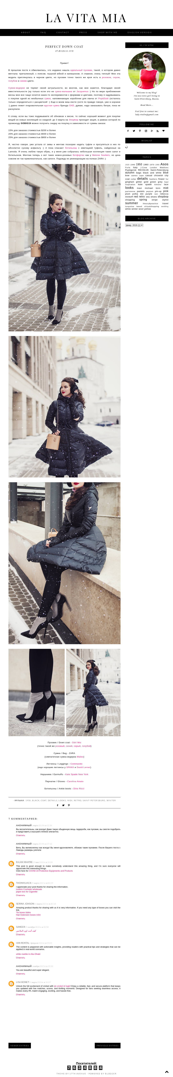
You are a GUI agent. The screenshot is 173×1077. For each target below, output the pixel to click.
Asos (165, 164)
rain (156, 194)
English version (140, 32)
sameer (20, 927)
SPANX (70, 767)
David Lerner (83, 767)
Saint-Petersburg (94, 800)
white (128, 209)
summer (131, 203)
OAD (71, 105)
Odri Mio (76, 742)
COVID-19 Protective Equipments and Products (51, 871)
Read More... (147, 105)
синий (69, 746)
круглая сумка (52, 105)
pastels (141, 191)
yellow (147, 209)
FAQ (43, 32)
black (36, 800)
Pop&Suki (103, 98)
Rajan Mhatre (24, 862)
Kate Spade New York (76, 774)
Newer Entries (19, 1045)
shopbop (163, 196)
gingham (129, 182)
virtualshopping (151, 206)
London (153, 167)
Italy (135, 167)
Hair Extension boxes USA (28, 915)
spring (143, 199)
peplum (149, 191)
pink (165, 191)
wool (141, 209)
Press (83, 32)
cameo (134, 175)
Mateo (80, 757)
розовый (59, 746)
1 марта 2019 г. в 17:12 (42, 844)
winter (111, 800)
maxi (139, 188)
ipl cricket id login (62, 986)
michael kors (152, 188)
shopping (130, 200)
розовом (106, 77)
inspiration (130, 184)
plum (127, 194)
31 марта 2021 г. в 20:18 (45, 904)
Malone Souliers (101, 155)
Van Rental (22, 943)
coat (44, 800)
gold (146, 182)
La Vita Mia (86, 17)
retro (77, 800)
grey (160, 182)
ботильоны (71, 148)
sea (148, 197)
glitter (139, 182)
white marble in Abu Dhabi (28, 954)
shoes (154, 197)
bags (138, 173)
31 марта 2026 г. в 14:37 (40, 982)
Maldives (164, 167)
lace (166, 184)
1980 (157, 165)
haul (166, 182)
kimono (157, 184)
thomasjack (23, 883)
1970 (152, 165)
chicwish (158, 175)
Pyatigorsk (131, 170)
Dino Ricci (78, 788)
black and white (152, 173)
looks (62, 800)
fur (167, 179)
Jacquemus (82, 91)
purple (149, 194)
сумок (47, 98)
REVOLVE (143, 170)
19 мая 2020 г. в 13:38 (43, 862)
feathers (153, 179)
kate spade (145, 184)
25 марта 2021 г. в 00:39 (42, 883)
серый (77, 746)
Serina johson (25, 903)
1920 (127, 165)
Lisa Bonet (22, 982)
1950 (28, 800)
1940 (132, 165)
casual (148, 175)
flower (161, 179)
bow (127, 175)
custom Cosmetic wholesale (29, 889)
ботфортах (78, 155)
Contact (62, 32)
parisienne (130, 191)
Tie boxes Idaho (23, 912)
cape (141, 175)
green (153, 182)
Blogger (111, 1074)
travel (165, 203)
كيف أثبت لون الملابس (26, 931)
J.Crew (144, 167)
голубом (12, 81)
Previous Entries (108, 1045)
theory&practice (150, 203)
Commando (76, 764)
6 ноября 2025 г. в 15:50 (42, 966)
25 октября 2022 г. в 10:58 (37, 927)
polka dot (137, 194)
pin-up (158, 191)
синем (23, 81)
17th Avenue (78, 1074)
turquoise (129, 206)
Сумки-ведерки (16, 88)
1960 (146, 164)
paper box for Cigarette (26, 891)
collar (133, 179)
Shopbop (73, 120)
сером (116, 77)
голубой (86, 746)
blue (165, 172)
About (25, 32)
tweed (139, 206)
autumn (129, 172)
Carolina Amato (75, 781)
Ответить (20, 835)
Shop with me (107, 32)
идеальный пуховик (81, 70)
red (136, 196)
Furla (127, 167)
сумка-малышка (63, 91)
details (52, 800)
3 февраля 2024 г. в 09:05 (40, 943)
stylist (165, 200)
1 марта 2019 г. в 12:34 (42, 825)
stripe (155, 200)
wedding (164, 206)
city (166, 175)
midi (70, 800)
